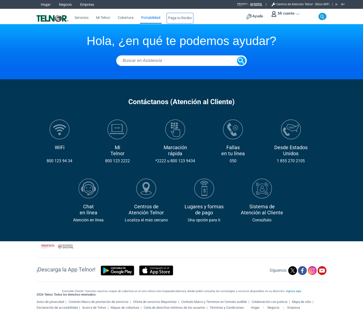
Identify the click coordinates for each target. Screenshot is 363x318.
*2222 (160, 160)
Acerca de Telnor (94, 307)
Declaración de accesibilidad (57, 307)
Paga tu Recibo (180, 18)
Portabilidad (150, 18)
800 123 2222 (117, 160)
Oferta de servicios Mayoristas (155, 302)
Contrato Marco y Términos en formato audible (214, 302)
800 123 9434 (182, 160)
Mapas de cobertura (125, 307)
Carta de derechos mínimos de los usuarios (174, 307)
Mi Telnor (103, 18)
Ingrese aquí (293, 291)
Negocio (65, 5)
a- (336, 4)
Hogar (46, 5)
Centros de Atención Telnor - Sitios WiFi (302, 4)
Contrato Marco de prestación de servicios (99, 302)
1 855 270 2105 (291, 160)
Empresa (87, 5)
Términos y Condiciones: (227, 307)
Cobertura (126, 18)
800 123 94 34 (59, 160)
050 (233, 160)
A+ (343, 4)
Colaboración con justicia (269, 302)
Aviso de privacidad (50, 302)
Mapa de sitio (301, 302)
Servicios (81, 18)
